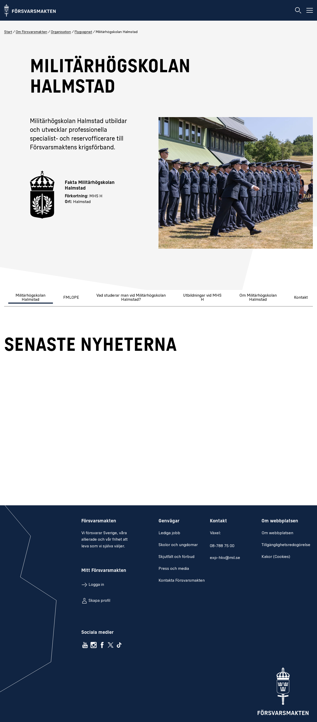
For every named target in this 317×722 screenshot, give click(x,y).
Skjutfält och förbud (176, 557)
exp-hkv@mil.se (225, 558)
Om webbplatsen (277, 533)
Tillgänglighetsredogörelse (285, 545)
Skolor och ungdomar (178, 545)
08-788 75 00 (222, 546)
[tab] (31, 298)
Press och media (173, 569)
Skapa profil (99, 601)
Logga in (96, 585)
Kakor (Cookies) (275, 557)
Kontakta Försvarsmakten (181, 581)
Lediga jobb (169, 533)
